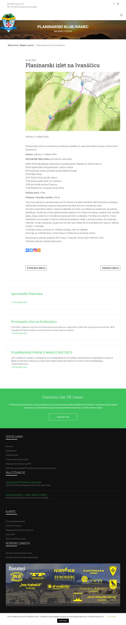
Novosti (9, 445)
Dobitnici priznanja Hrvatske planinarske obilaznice (31, 467)
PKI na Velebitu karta (16, 537)
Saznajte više (63, 417)
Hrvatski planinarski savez (19, 551)
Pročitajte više (19, 302)
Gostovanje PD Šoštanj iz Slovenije (23, 481)
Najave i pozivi (27, 45)
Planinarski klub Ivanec (17, 458)
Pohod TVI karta (13, 524)
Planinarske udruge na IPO (18, 462)
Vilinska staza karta (15, 520)
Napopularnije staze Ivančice (19, 528)
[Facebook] (27, 250)
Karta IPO (10, 533)
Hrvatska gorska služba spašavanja (22, 556)
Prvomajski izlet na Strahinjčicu (34, 321)
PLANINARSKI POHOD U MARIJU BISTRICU (41, 352)
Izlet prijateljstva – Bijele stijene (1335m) (26, 493)
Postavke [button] (111, 616)
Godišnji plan (12, 453)
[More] (39, 250)
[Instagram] (35, 250)
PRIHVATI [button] (63, 620)
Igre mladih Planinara (27, 294)
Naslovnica (13, 45)
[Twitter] (31, 250)
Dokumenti (11, 449)
